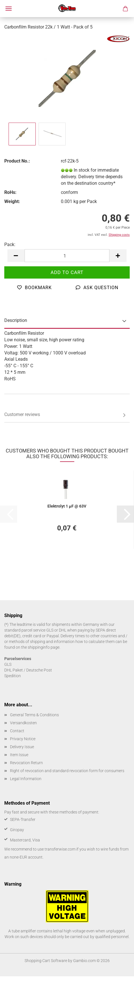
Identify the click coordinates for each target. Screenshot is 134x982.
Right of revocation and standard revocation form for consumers (67, 770)
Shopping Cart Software (46, 960)
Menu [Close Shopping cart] (8, 8)
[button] (16, 255)
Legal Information (25, 778)
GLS (7, 664)
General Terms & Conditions (34, 715)
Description (15, 320)
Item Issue (19, 754)
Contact (17, 731)
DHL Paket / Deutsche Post (28, 670)
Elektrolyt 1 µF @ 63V (66, 506)
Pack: (9, 244)
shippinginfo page (43, 647)
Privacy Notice (22, 738)
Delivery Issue (22, 746)
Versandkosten (23, 723)
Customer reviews (22, 414)
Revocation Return (26, 762)
